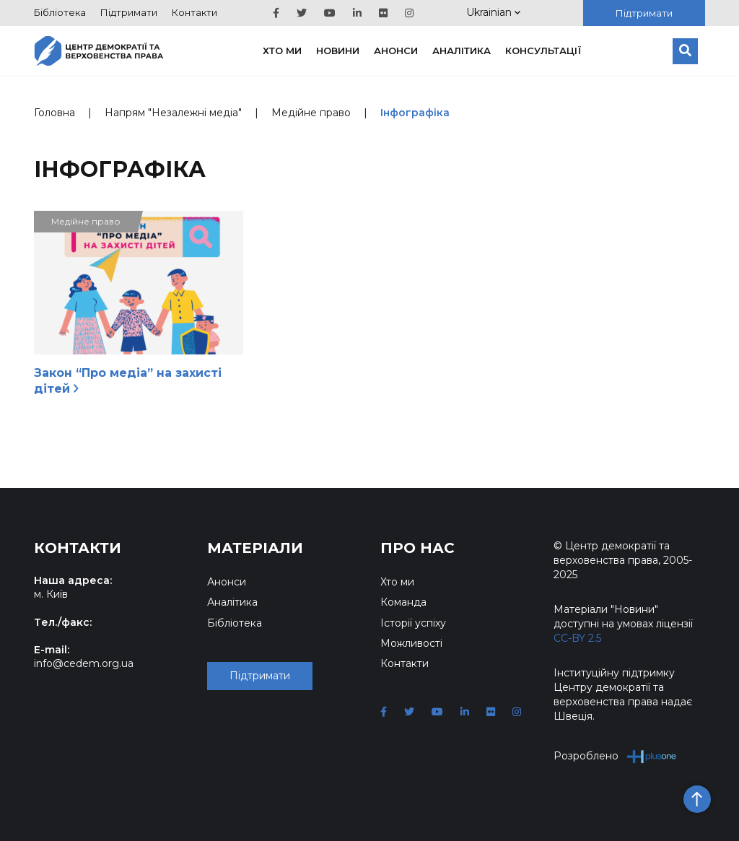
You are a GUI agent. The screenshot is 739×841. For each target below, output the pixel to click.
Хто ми (282, 50)
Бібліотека (60, 12)
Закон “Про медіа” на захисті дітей (128, 381)
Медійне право (311, 112)
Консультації (543, 50)
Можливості (411, 643)
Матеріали (255, 548)
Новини (337, 50)
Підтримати (128, 12)
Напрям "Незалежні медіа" (173, 112)
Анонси (396, 50)
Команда (403, 602)
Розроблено (615, 756)
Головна (54, 112)
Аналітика (461, 50)
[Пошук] (685, 51)
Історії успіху (413, 622)
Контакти (194, 12)
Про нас (417, 548)
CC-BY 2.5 (577, 638)
